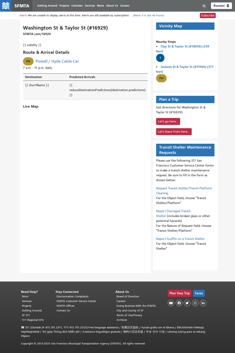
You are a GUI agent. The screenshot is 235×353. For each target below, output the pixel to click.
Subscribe (207, 15)
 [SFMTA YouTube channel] (171, 303)
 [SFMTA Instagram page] (195, 303)
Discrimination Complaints (72, 296)
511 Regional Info (33, 320)
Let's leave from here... (174, 131)
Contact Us (63, 310)
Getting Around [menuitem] (47, 5)
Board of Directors (127, 296)
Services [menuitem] (90, 5)
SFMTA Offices (65, 306)
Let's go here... (168, 121)
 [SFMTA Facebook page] (179, 303)
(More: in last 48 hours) (148, 15)
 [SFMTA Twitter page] (187, 303)
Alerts (23, 15)
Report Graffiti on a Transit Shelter (180, 239)
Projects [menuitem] (64, 5)
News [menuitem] (100, 5)
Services (27, 301)
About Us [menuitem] (112, 5)
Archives (121, 320)
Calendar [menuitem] (77, 5)
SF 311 (26, 315)
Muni (25, 296)
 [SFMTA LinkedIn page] (203, 303)
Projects (26, 306)
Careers (120, 301)
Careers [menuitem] (124, 5)
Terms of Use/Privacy (129, 315)
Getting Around (32, 310)
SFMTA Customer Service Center (76, 301)
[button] (221, 5)
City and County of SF (130, 310)
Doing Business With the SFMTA (136, 306)
